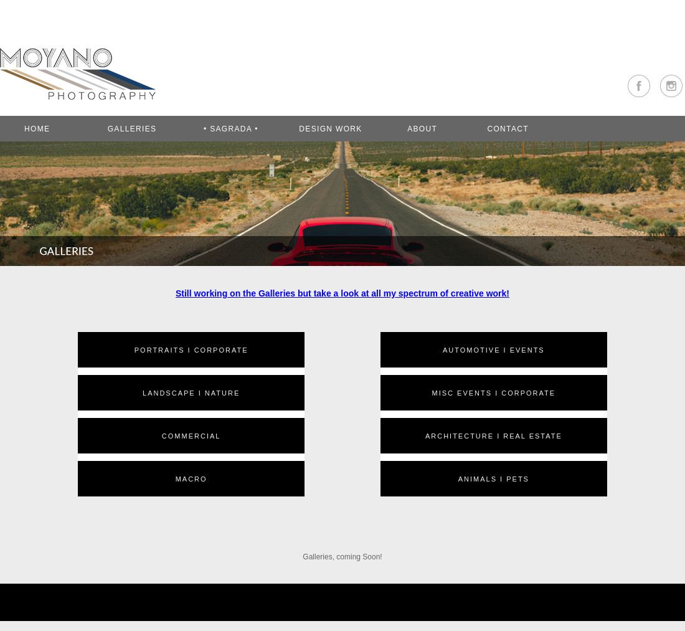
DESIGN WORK (330, 129)
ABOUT (422, 129)
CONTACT (507, 129)
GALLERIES (132, 129)
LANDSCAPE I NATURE (191, 393)
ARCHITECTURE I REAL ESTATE (493, 436)
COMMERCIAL (191, 436)
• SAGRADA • (231, 129)
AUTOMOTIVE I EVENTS (494, 350)
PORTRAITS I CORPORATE (191, 350)
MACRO (191, 479)
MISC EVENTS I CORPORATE (494, 393)
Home (37, 129)
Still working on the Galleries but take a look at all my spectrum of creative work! (342, 293)
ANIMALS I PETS (493, 479)
